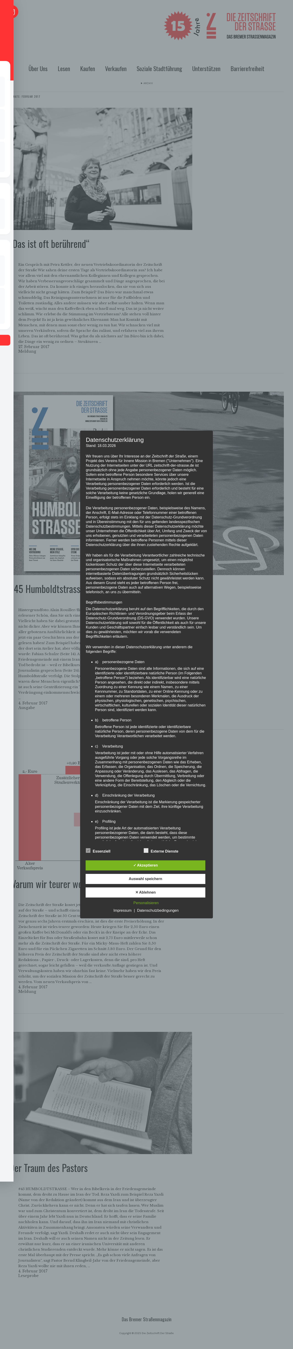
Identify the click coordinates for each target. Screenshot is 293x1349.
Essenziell (98, 850)
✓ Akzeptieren (145, 865)
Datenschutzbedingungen (158, 910)
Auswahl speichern (145, 879)
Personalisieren (146, 903)
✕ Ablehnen (145, 892)
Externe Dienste (161, 850)
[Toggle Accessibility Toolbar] (12, 12)
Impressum (123, 910)
